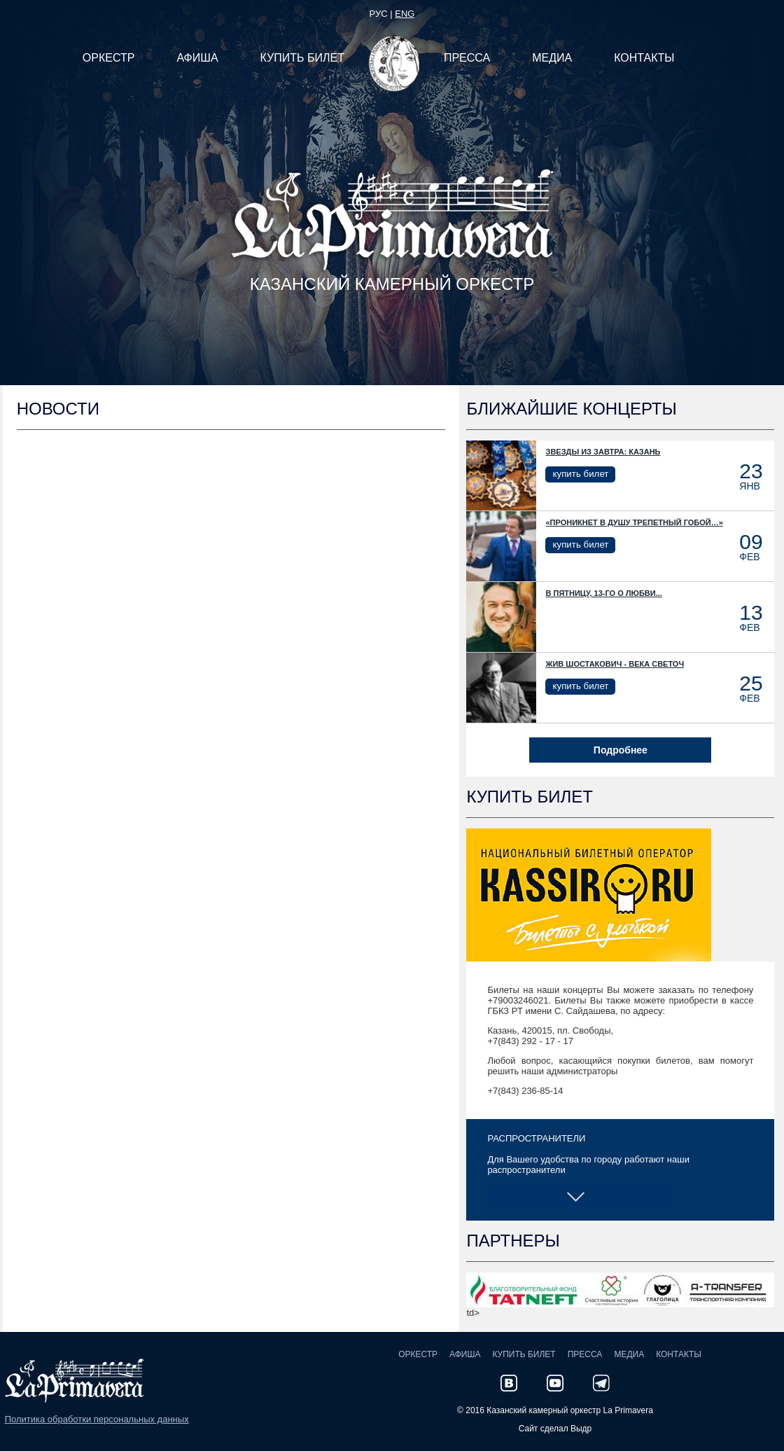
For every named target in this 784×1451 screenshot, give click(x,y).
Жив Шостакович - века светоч (614, 664)
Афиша (464, 1354)
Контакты (678, 1354)
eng (404, 13)
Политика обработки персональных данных (97, 1419)
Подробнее (621, 750)
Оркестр (418, 1354)
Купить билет (523, 1354)
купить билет (580, 473)
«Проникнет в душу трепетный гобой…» (633, 522)
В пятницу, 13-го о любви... (603, 593)
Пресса (585, 1354)
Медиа (629, 1354)
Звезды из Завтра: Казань (602, 451)
